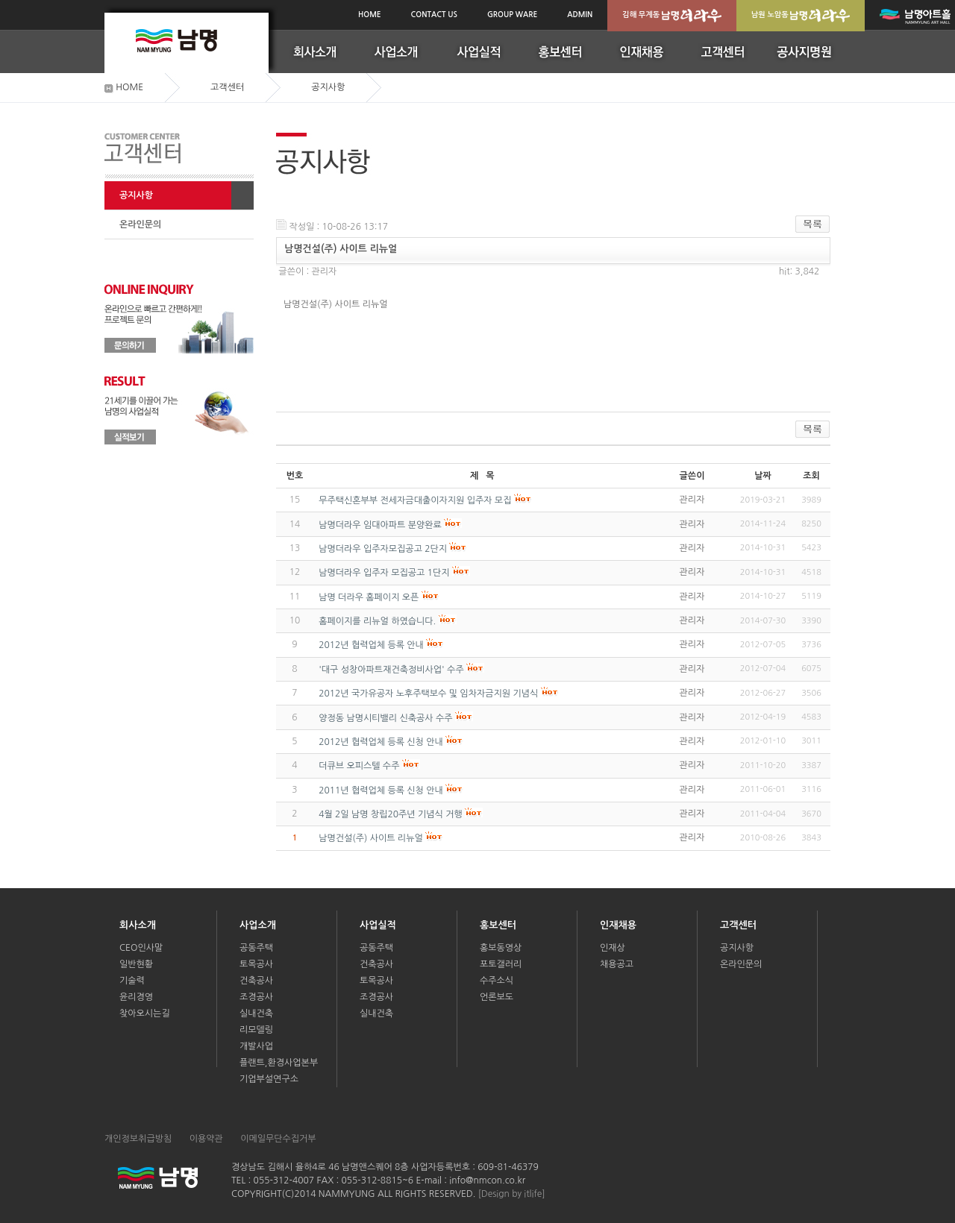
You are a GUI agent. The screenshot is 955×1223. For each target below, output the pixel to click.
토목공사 (256, 964)
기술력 (132, 980)
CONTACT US (434, 14)
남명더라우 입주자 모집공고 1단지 (384, 572)
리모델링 (256, 1029)
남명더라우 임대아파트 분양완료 (380, 525)
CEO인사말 (141, 947)
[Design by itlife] (511, 1193)
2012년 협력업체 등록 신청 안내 (381, 742)
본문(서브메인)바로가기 (0, 1)
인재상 (612, 947)
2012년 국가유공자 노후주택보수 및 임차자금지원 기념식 (428, 693)
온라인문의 (140, 224)
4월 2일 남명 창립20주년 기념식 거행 (391, 814)
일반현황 (136, 964)
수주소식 (496, 980)
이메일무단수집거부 (278, 1138)
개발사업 (256, 1046)
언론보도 (496, 997)
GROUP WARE (512, 14)
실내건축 (256, 1013)
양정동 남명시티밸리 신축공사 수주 (385, 718)
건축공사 (256, 980)
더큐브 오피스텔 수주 (359, 765)
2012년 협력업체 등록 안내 (371, 645)
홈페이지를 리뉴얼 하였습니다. (377, 621)
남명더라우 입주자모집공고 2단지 (383, 548)
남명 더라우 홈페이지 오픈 (369, 597)
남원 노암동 (801, 15)
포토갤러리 (501, 964)
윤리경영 (136, 997)
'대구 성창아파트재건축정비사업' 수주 (391, 669)
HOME (369, 14)
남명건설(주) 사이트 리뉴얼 (371, 838)
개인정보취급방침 (138, 1138)
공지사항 (136, 195)
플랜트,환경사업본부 (278, 1062)
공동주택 (256, 947)
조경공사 (256, 997)
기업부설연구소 (268, 1079)
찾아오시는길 (144, 1013)
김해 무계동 (671, 15)
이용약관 (206, 1138)
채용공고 (616, 964)
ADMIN (579, 14)
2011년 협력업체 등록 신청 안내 (381, 790)
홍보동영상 (501, 947)
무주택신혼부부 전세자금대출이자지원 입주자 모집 (415, 500)
